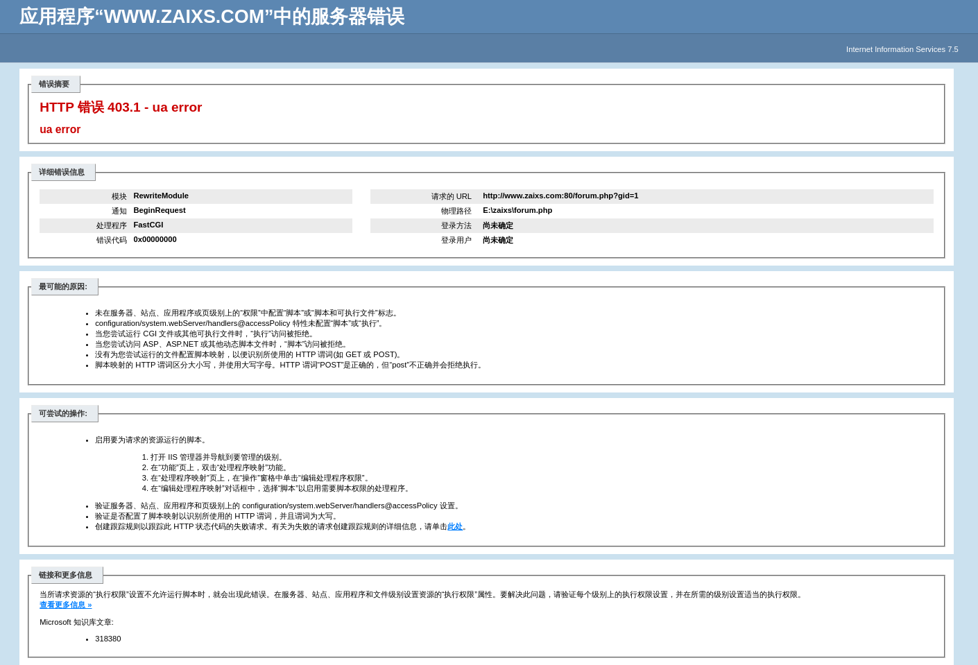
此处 (455, 526)
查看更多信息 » (66, 605)
